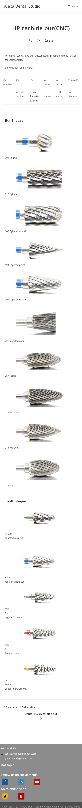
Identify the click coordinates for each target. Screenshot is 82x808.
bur (51, 40)
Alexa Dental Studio (22, 6)
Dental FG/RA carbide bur (41, 714)
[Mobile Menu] (73, 6)
